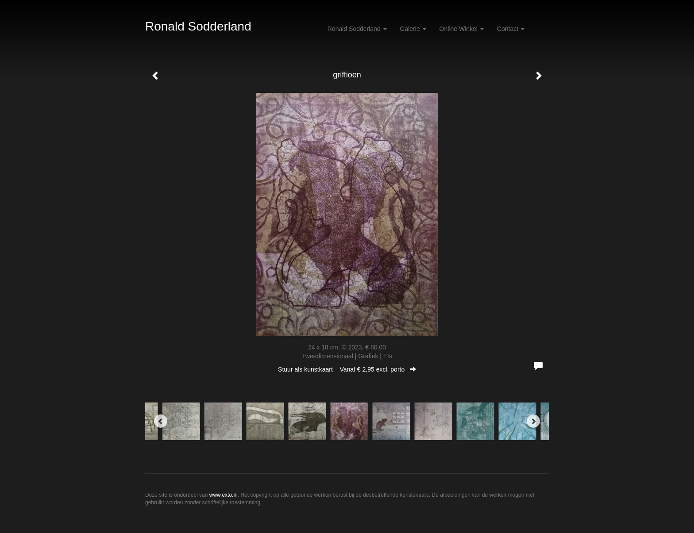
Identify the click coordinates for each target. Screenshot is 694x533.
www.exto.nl (223, 495)
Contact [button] (510, 28)
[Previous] (160, 421)
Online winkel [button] (462, 28)
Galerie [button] (413, 28)
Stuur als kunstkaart (347, 369)
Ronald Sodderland (198, 26)
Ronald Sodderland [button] (357, 28)
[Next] (533, 421)
